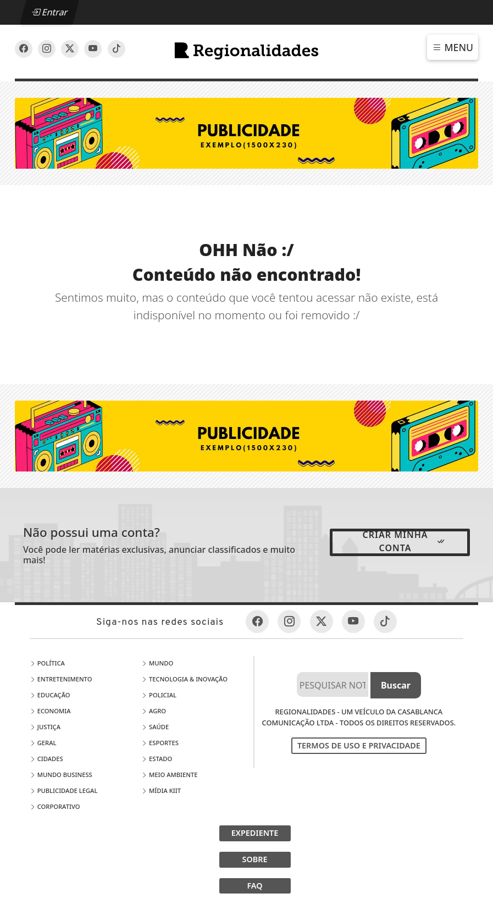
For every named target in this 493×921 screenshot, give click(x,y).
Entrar (49, 12)
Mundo (157, 663)
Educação (50, 695)
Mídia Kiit (161, 790)
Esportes (160, 743)
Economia (50, 711)
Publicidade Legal (64, 790)
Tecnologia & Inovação (184, 679)
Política (47, 663)
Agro (153, 711)
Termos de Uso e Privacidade (358, 745)
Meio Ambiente (169, 774)
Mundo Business (61, 774)
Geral (43, 743)
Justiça (45, 727)
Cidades (46, 758)
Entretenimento (61, 679)
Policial (158, 695)
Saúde (155, 727)
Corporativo (55, 806)
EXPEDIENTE (255, 833)
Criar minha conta (404, 541)
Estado (156, 758)
